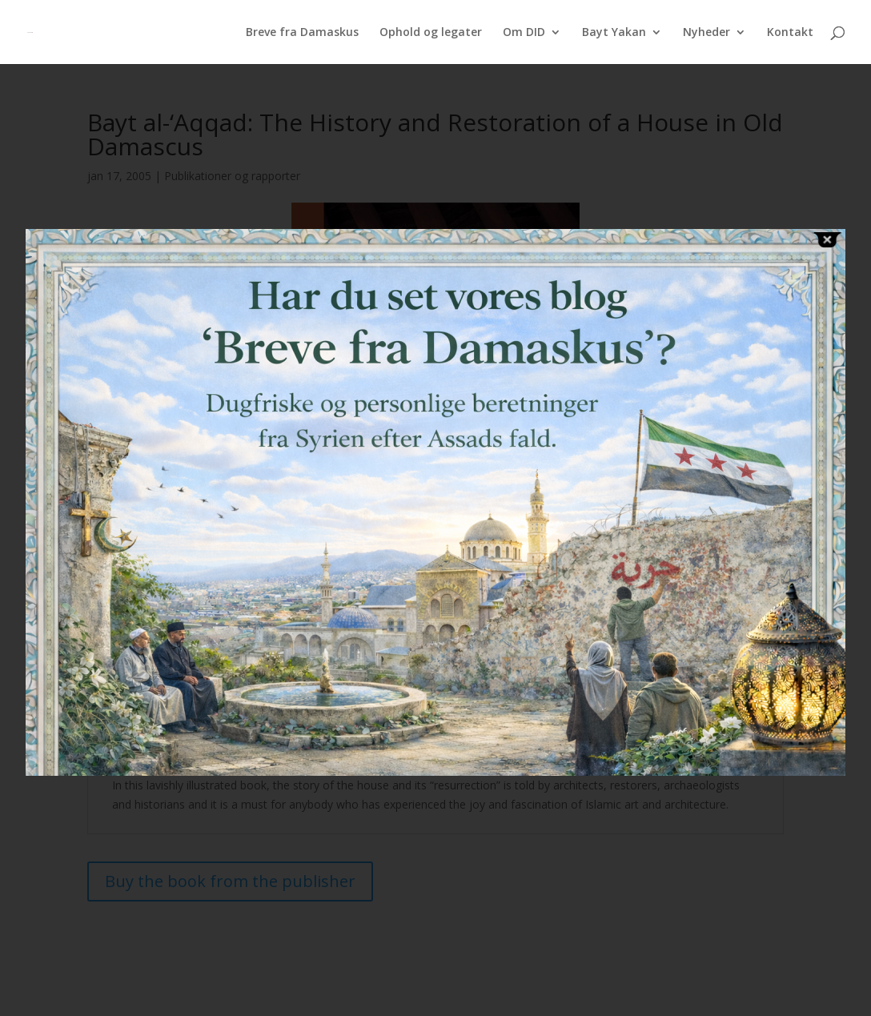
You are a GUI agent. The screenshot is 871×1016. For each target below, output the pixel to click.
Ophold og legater (430, 32)
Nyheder (706, 32)
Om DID (524, 32)
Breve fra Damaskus (302, 32)
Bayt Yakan (614, 32)
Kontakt (790, 32)
